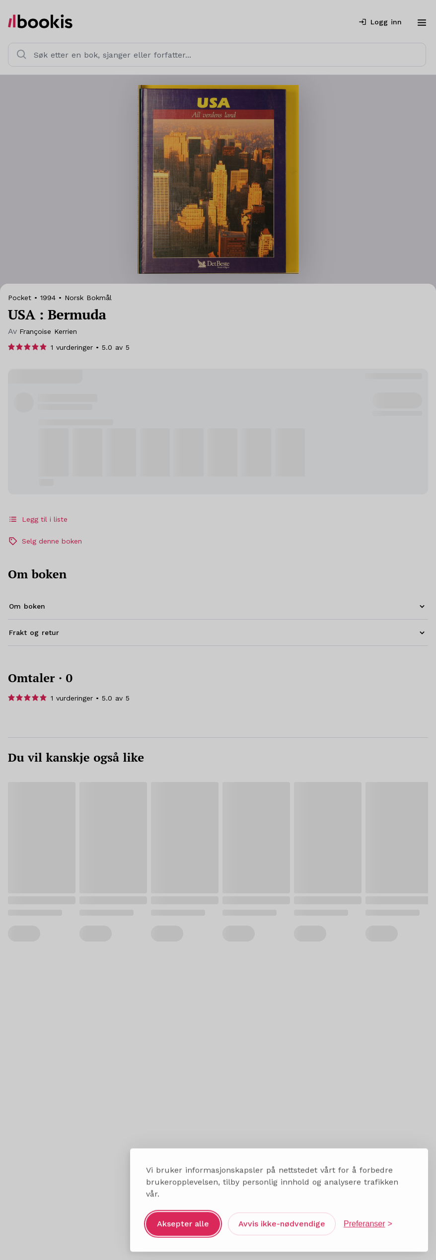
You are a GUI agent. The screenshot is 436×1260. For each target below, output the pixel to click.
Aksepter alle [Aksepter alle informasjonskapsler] (183, 1219)
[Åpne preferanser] (368, 1220)
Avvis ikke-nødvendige (281, 1219)
